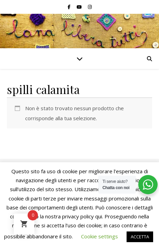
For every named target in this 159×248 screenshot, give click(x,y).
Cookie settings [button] (99, 236)
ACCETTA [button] (140, 237)
